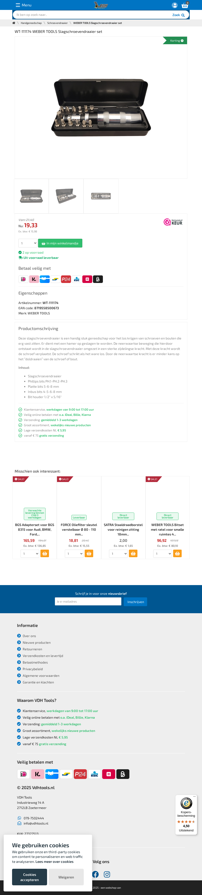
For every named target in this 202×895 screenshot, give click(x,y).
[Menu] (194, 797)
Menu (23, 5)
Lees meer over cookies (54, 861)
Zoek (178, 15)
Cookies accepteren (29, 877)
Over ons (26, 636)
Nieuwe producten (34, 642)
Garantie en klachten (35, 682)
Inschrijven (135, 602)
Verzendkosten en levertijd (40, 656)
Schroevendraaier (57, 22)
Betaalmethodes (32, 662)
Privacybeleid (30, 669)
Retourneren (29, 649)
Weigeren (66, 877)
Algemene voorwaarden (38, 675)
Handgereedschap (31, 22)
